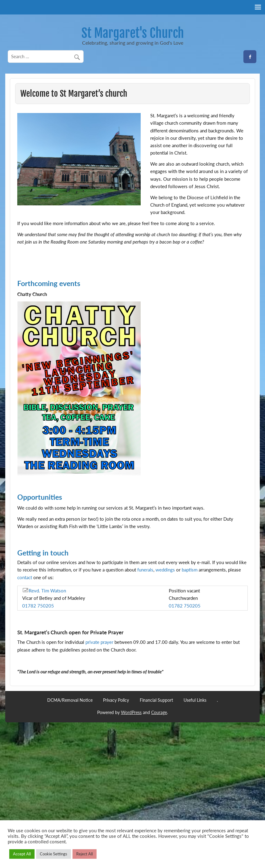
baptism (189, 569)
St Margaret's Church (132, 33)
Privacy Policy (116, 700)
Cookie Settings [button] (53, 853)
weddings (165, 569)
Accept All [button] (22, 853)
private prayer (99, 642)
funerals (145, 569)
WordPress (131, 712)
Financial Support (156, 700)
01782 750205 (38, 605)
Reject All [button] (84, 853)
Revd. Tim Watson (44, 590)
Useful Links (195, 700)
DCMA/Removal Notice (70, 700)
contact (24, 577)
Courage (159, 712)
